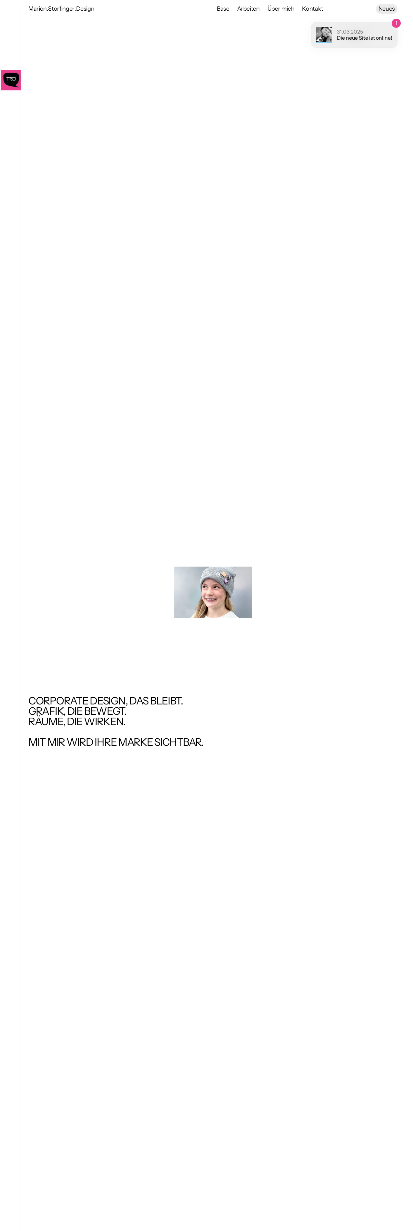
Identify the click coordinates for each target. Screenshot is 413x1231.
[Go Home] (10, 80)
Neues (386, 8)
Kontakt (312, 8)
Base (223, 8)
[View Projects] (213, 592)
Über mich (281, 8)
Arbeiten (248, 8)
